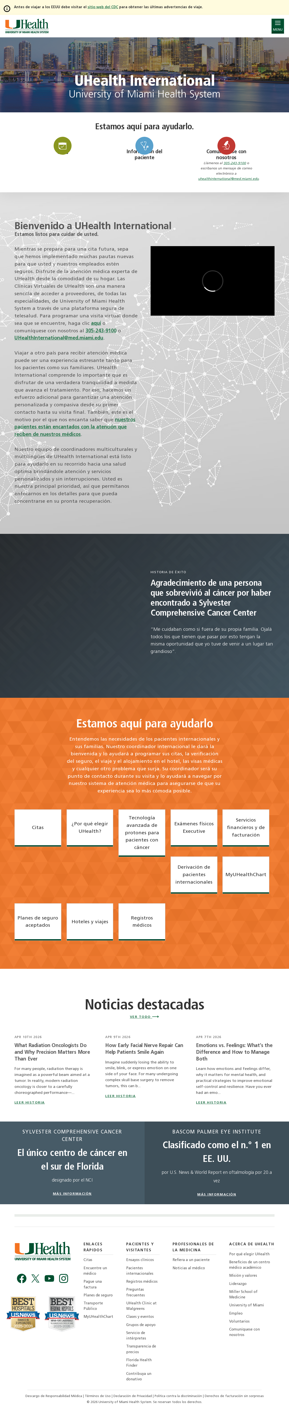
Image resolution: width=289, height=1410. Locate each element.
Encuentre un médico (95, 1271)
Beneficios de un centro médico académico (249, 1265)
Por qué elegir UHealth (249, 1254)
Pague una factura (93, 1284)
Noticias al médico (189, 1268)
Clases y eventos (140, 1317)
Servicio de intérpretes (136, 1335)
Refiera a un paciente (191, 1260)
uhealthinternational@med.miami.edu (228, 179)
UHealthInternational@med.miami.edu (58, 338)
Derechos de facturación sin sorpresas (234, 1396)
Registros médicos (142, 1282)
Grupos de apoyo (141, 1325)
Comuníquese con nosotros (244, 1332)
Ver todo (144, 1017)
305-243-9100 (235, 163)
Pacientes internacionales (139, 1271)
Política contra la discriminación (179, 1396)
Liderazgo (238, 1284)
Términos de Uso (98, 1396)
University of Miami (246, 1305)
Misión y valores (243, 1276)
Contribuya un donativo (138, 1376)
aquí (96, 323)
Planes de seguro (98, 1295)
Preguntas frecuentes (135, 1292)
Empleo (236, 1314)
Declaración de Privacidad (133, 1396)
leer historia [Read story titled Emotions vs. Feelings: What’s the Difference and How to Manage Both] (211, 1102)
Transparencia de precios (141, 1349)
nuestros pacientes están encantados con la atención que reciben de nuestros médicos (74, 427)
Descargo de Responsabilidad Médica (54, 1396)
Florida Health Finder (139, 1363)
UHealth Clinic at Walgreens (141, 1306)
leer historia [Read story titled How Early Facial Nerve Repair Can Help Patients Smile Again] (120, 1096)
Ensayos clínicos (140, 1260)
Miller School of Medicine (243, 1294)
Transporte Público (93, 1306)
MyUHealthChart (98, 1317)
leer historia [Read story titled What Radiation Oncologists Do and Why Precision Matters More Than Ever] (29, 1102)
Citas (88, 1260)
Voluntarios (239, 1322)
